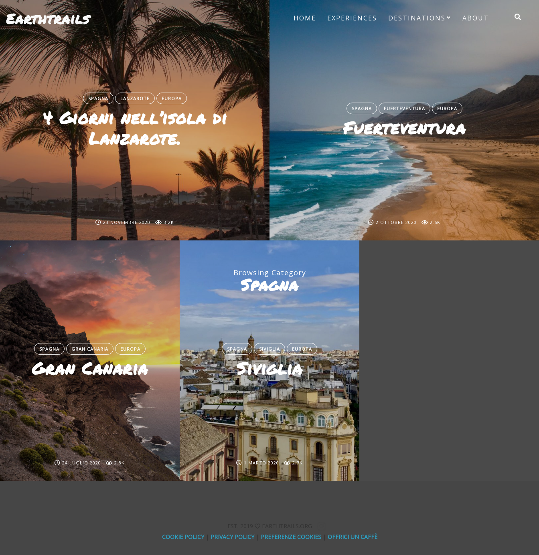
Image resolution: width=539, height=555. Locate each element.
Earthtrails (47, 18)
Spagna (98, 98)
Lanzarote (135, 98)
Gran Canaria (89, 349)
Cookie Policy (183, 537)
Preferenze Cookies (291, 537)
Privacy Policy (232, 537)
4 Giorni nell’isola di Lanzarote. (135, 127)
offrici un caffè (352, 537)
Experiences (352, 18)
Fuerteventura (404, 108)
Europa (172, 98)
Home (305, 18)
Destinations (417, 18)
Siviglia (269, 349)
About (475, 18)
